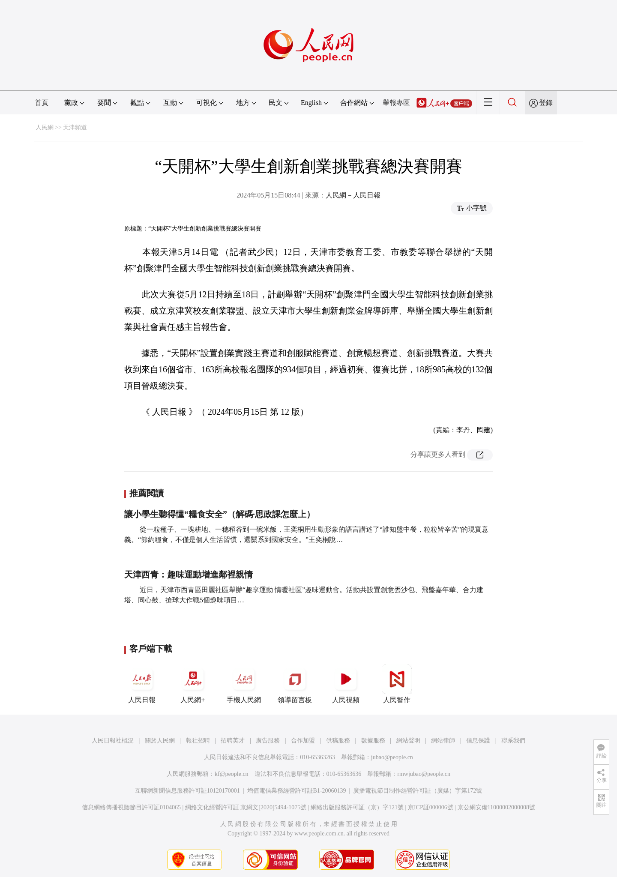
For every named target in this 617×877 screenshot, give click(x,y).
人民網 (45, 127)
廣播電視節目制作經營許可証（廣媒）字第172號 (417, 790)
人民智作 (397, 683)
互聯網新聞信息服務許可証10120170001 (187, 790)
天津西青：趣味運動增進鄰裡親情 (188, 574)
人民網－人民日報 (353, 195)
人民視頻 (346, 683)
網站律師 (443, 740)
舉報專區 (396, 102)
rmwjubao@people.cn (423, 774)
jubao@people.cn (392, 757)
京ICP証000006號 (430, 807)
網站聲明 (408, 740)
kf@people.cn (232, 774)
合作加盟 (303, 740)
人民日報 (142, 683)
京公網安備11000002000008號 (496, 807)
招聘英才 (233, 740)
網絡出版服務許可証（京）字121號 (357, 807)
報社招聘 (198, 740)
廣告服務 (268, 740)
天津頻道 (75, 127)
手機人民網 (244, 683)
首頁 (41, 102)
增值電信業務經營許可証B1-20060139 (296, 790)
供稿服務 (338, 740)
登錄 (546, 102)
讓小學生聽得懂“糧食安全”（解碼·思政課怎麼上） (219, 514)
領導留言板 (295, 683)
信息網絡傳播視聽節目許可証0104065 (131, 807)
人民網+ (193, 683)
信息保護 (478, 740)
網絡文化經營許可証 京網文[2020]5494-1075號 (246, 807)
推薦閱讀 (146, 493)
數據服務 (373, 740)
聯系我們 (513, 740)
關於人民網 (160, 740)
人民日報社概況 (113, 740)
